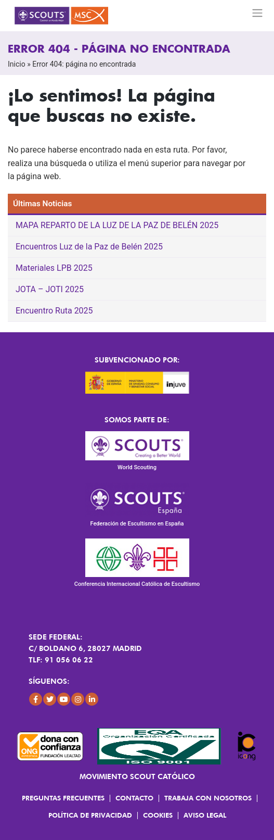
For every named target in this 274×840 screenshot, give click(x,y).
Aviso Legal (205, 815)
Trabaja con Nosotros (208, 798)
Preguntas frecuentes (63, 798)
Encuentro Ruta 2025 (54, 311)
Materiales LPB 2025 (54, 268)
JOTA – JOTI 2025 (50, 289)
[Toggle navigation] (257, 13)
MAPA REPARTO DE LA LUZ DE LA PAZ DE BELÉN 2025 (117, 225)
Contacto (134, 798)
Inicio (16, 64)
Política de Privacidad (90, 815)
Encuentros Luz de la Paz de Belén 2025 (89, 247)
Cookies (158, 815)
